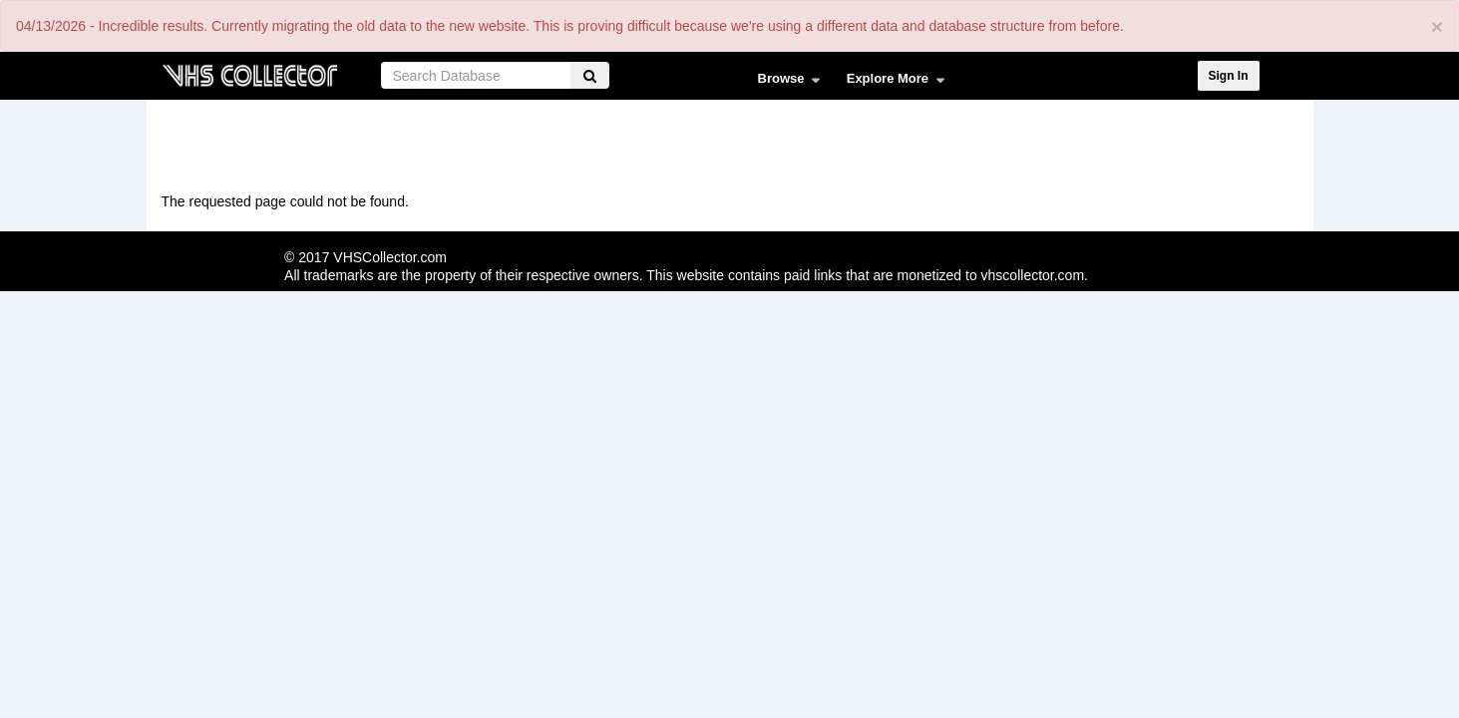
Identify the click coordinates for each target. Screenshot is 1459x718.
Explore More (891, 83)
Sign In (1229, 76)
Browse (784, 83)
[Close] (1437, 26)
